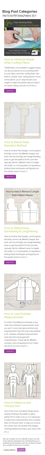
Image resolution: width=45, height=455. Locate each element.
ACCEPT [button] (21, 450)
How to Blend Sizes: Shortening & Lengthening (21, 229)
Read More (10, 91)
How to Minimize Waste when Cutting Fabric (19, 61)
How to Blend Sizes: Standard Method (17, 144)
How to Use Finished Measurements (17, 315)
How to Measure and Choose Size (17, 404)
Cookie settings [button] (9, 450)
